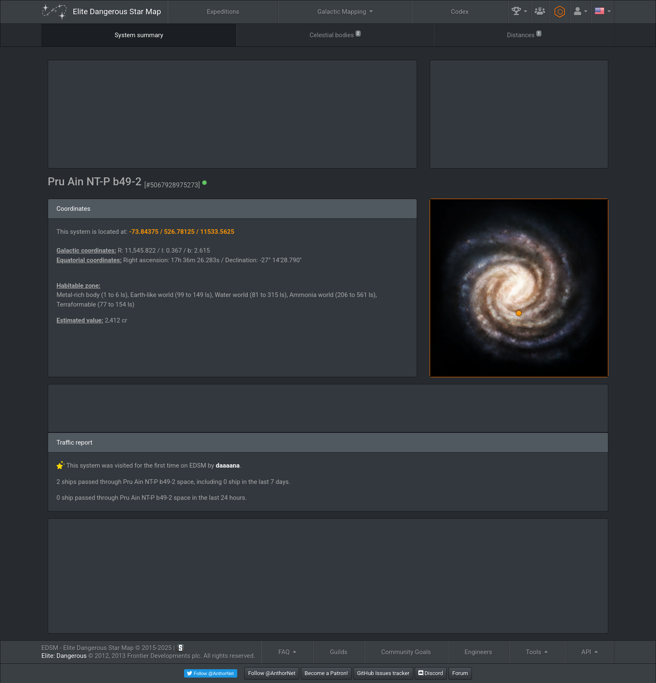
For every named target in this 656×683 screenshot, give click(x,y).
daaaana (228, 465)
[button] (519, 11)
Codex (460, 11)
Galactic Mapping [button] (343, 11)
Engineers (478, 652)
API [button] (587, 652)
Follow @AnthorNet (271, 673)
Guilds (339, 652)
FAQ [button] (284, 652)
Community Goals (406, 652)
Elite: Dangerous (64, 656)
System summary (139, 35)
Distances (524, 34)
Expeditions (223, 11)
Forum (460, 673)
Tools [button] (534, 652)
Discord (430, 673)
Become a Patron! (326, 673)
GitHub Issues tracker (383, 673)
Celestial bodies (335, 34)
